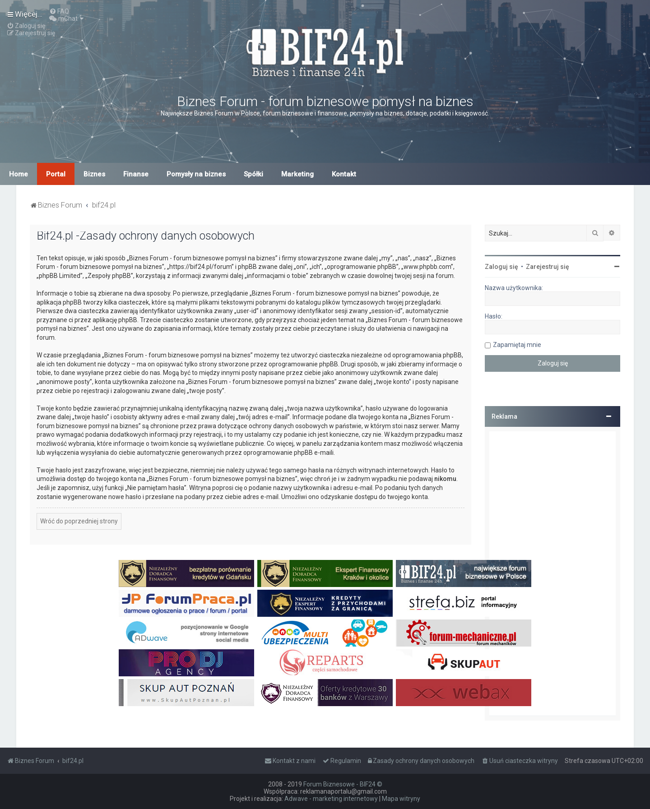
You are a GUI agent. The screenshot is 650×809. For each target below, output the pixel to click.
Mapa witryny (401, 798)
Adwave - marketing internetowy (331, 798)
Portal (55, 174)
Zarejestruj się (547, 266)
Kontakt (344, 174)
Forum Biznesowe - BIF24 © (342, 784)
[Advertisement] (552, 573)
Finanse (136, 174)
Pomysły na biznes (196, 174)
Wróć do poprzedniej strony (79, 521)
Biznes (94, 174)
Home (18, 174)
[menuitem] (59, 11)
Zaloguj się (501, 266)
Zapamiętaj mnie (517, 344)
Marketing (297, 174)
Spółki (253, 174)
